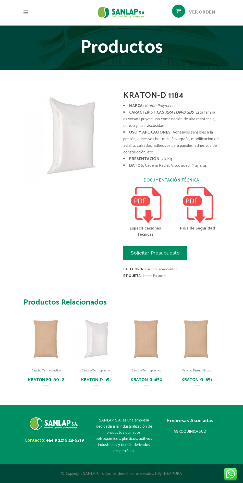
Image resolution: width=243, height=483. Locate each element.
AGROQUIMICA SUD (190, 431)
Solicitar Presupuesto (155, 253)
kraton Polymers (154, 276)
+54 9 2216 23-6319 (65, 440)
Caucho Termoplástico (161, 269)
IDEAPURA (172, 473)
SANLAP (90, 473)
